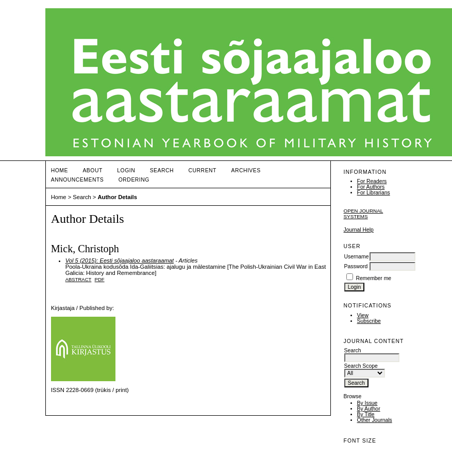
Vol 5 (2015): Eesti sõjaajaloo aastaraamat (119, 260)
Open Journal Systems (363, 213)
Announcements (77, 180)
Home (59, 170)
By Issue (367, 403)
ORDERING (134, 180)
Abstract (78, 279)
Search (162, 170)
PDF (100, 279)
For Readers (372, 181)
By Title (366, 414)
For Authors (371, 187)
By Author (368, 409)
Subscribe (369, 321)
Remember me (373, 278)
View (363, 315)
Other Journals (374, 420)
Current (202, 170)
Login (126, 170)
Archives (245, 170)
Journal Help (359, 230)
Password (356, 266)
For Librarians (373, 192)
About (92, 170)
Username (356, 256)
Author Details (117, 197)
